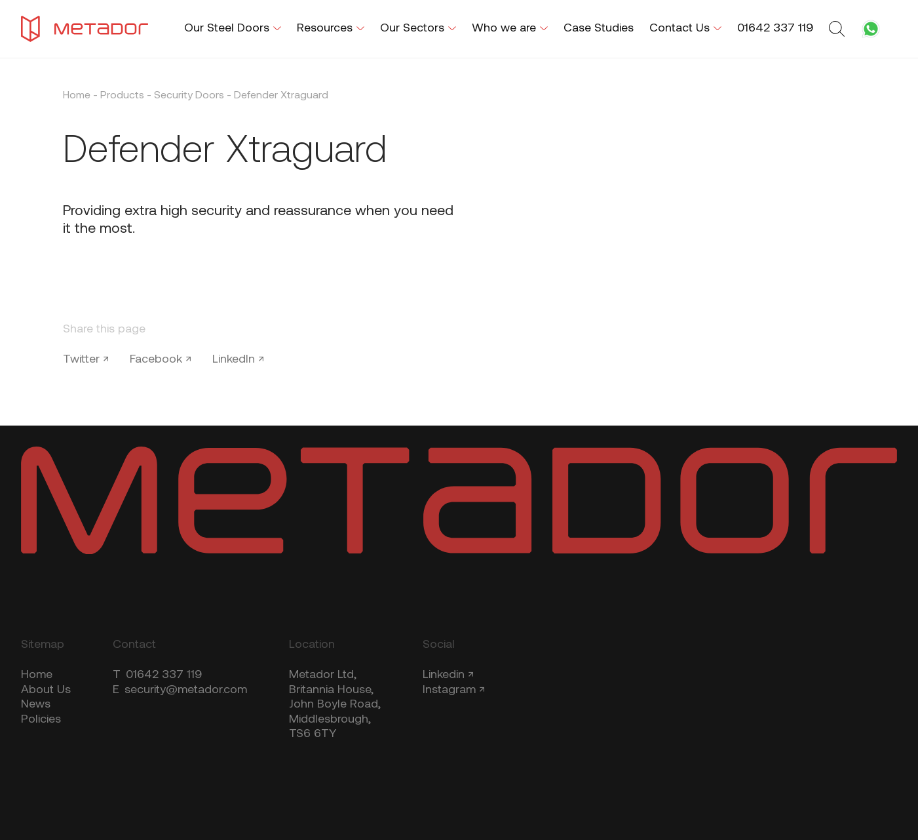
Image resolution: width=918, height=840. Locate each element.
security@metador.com (180, 690)
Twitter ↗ (86, 359)
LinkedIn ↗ (238, 359)
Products (122, 95)
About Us (46, 690)
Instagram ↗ (454, 690)
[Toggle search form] (839, 29)
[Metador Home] (84, 29)
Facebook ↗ (160, 359)
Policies (41, 719)
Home (76, 95)
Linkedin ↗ (448, 675)
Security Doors (189, 95)
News (35, 704)
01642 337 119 (157, 675)
